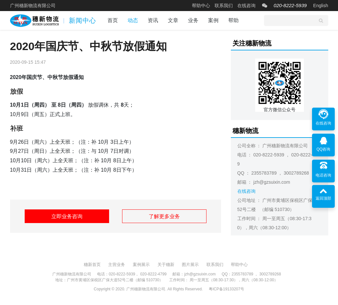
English (320, 5)
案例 (213, 20)
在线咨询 (246, 5)
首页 (112, 20)
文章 (173, 20)
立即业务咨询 (66, 216)
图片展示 (190, 264)
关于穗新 (165, 264)
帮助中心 (201, 5)
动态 (133, 20)
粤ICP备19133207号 (226, 289)
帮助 (233, 20)
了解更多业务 (164, 216)
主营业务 (116, 264)
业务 (193, 20)
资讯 (153, 20)
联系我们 (224, 5)
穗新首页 (92, 264)
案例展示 (141, 264)
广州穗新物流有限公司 (33, 5)
